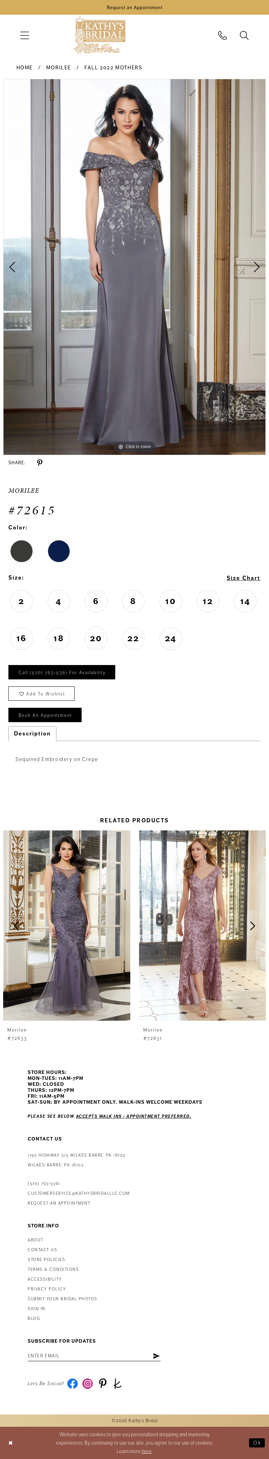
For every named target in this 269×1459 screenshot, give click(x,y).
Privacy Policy (47, 1289)
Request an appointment (59, 1203)
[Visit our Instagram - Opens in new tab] (88, 1383)
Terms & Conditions (53, 1269)
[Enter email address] (94, 1356)
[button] (24, 35)
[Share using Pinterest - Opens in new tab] (39, 463)
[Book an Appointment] (134, 7)
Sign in (37, 1308)
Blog (34, 1318)
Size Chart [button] (243, 578)
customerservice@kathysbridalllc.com (79, 1193)
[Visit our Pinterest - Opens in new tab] (103, 1383)
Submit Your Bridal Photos (62, 1299)
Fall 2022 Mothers (113, 67)
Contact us (42, 1250)
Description (32, 733)
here (147, 1451)
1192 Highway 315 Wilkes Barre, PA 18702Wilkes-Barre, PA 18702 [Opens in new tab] (77, 1160)
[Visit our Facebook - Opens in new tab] (72, 1383)
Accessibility (45, 1279)
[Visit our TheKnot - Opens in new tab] (118, 1383)
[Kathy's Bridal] (99, 35)
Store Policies (46, 1259)
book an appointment (45, 715)
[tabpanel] (134, 267)
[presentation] (66, 925)
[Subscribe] (156, 1356)
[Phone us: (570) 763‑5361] (223, 35)
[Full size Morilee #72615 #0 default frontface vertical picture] (134, 267)
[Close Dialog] (11, 1443)
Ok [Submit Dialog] (257, 1443)
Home (24, 67)
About (35, 1240)
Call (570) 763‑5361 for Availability (62, 673)
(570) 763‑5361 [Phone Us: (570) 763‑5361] (44, 1183)
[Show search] (244, 35)
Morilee (58, 67)
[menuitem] (24, 35)
